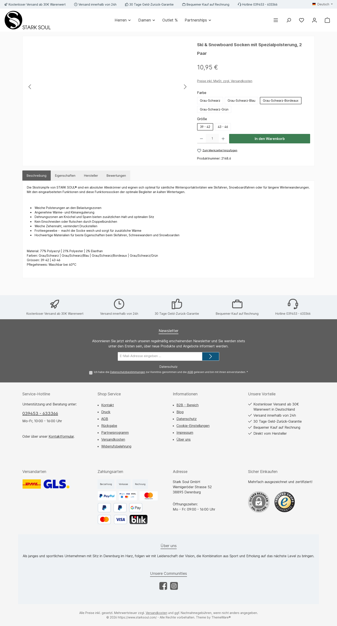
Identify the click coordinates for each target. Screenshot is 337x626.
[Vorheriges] (30, 87)
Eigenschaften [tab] (65, 175)
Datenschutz (186, 419)
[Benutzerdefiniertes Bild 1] (284, 502)
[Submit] (210, 356)
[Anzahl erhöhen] (223, 138)
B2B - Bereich (187, 405)
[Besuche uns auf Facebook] (163, 586)
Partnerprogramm (115, 432)
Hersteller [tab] (91, 175)
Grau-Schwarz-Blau (241, 100)
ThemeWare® (221, 617)
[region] (108, 86)
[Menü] (275, 20)
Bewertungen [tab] (116, 175)
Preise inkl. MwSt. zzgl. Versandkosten (224, 81)
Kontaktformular (61, 436)
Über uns (183, 439)
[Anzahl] (212, 138)
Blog (180, 412)
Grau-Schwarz (210, 100)
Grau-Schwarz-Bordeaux (281, 100)
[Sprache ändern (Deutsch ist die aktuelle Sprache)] (322, 4)
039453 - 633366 (40, 413)
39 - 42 (205, 127)
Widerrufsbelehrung (116, 446)
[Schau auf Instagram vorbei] (174, 586)
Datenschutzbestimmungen (127, 372)
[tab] (36, 175)
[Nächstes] (185, 87)
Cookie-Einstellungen (193, 425)
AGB (190, 372)
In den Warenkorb (270, 139)
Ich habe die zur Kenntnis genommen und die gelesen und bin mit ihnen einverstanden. (171, 372)
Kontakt (107, 405)
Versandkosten (113, 439)
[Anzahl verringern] (201, 138)
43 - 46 (223, 127)
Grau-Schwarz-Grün (214, 109)
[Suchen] (288, 20)
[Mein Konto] (314, 20)
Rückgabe (109, 425)
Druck (105, 412)
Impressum (184, 432)
